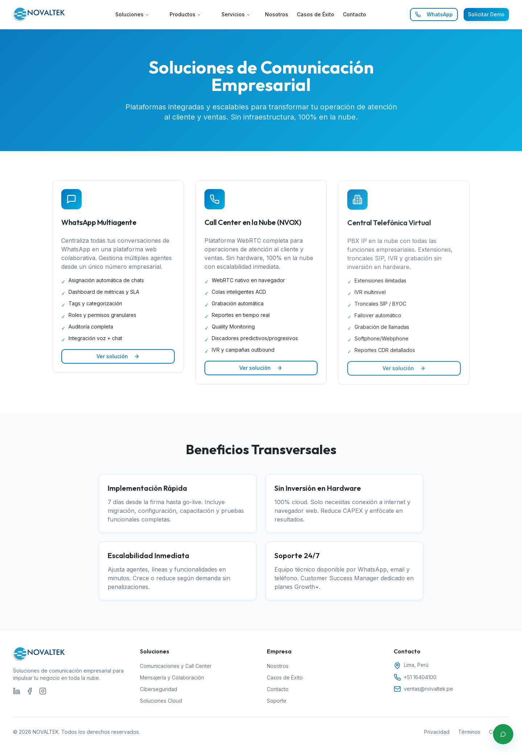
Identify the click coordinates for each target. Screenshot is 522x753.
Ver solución (118, 356)
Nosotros (276, 14)
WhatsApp (434, 14)
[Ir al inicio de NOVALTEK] (39, 14)
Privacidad (437, 732)
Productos (185, 14)
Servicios (235, 14)
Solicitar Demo (486, 14)
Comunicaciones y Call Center (176, 666)
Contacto (354, 14)
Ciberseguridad (158, 689)
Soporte (276, 701)
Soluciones (132, 14)
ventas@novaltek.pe (428, 689)
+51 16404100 (420, 677)
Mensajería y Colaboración (172, 677)
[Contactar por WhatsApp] (503, 734)
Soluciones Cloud (161, 701)
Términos (469, 732)
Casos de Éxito (315, 14)
